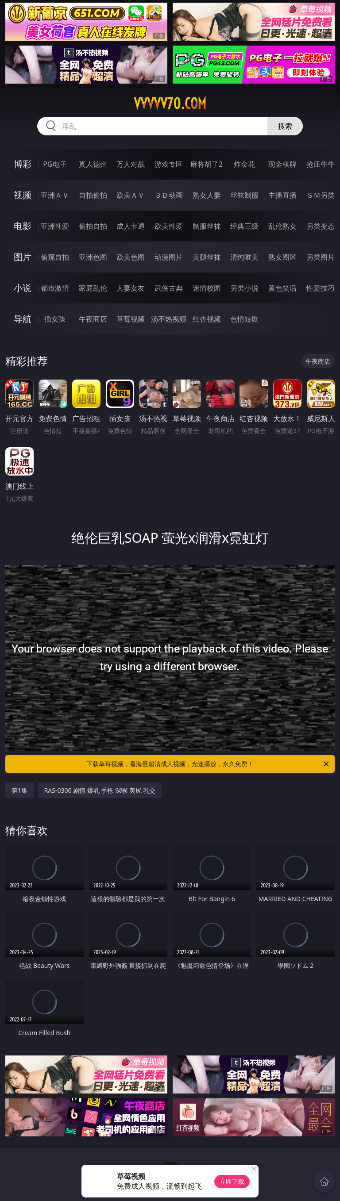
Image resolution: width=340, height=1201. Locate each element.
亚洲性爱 (55, 226)
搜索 (285, 126)
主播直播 (282, 195)
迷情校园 (207, 288)
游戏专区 (169, 164)
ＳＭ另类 (320, 195)
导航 (22, 319)
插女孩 (55, 319)
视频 (22, 195)
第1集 (19, 790)
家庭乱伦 (93, 288)
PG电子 (54, 164)
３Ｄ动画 (169, 195)
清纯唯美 (244, 257)
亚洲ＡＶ (55, 195)
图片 (22, 257)
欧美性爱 (169, 226)
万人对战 (130, 164)
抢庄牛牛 (320, 164)
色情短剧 (244, 319)
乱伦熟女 (282, 226)
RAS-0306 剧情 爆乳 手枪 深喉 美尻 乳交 (100, 790)
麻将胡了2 (206, 164)
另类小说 (244, 288)
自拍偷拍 (93, 195)
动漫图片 (169, 257)
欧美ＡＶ (130, 195)
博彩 (22, 164)
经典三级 (244, 226)
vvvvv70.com (170, 103)
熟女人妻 (207, 195)
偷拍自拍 (93, 226)
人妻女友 (130, 288)
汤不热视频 (168, 319)
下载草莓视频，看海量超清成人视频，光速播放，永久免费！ (208, 764)
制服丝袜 (207, 226)
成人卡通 (130, 226)
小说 (22, 288)
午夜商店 (93, 319)
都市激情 (55, 288)
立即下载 (232, 1181)
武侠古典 (169, 288)
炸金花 (244, 164)
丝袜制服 (244, 195)
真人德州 (93, 164)
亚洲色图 (93, 257)
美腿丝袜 (207, 257)
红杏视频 (207, 319)
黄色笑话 (282, 288)
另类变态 (320, 226)
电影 (22, 226)
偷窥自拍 (55, 257)
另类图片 (320, 257)
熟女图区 (282, 257)
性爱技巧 (320, 288)
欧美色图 (130, 257)
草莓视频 (130, 319)
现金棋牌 (282, 164)
